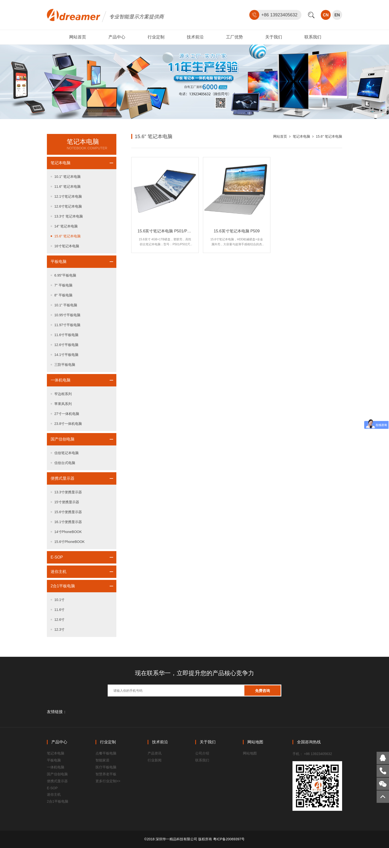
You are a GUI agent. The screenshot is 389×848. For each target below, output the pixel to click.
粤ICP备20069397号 (229, 839)
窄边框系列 (63, 394)
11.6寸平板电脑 (66, 335)
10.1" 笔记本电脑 (67, 177)
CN (325, 15)
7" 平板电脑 (63, 285)
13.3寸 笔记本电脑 (68, 216)
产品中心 (116, 37)
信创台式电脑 (64, 463)
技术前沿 (195, 37)
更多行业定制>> (108, 781)
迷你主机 (58, 571)
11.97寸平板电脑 (67, 325)
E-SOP (57, 557)
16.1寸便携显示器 (68, 522)
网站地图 (250, 753)
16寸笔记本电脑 (66, 246)
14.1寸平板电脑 (66, 355)
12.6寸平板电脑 (66, 345)
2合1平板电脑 (63, 586)
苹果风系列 (63, 404)
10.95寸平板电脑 (67, 315)
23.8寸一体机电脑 (68, 424)
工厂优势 (234, 37)
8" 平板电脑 (63, 295)
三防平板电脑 (64, 365)
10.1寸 (59, 600)
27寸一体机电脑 (66, 414)
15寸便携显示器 (66, 502)
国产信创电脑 (62, 439)
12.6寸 (59, 620)
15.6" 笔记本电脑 (67, 236)
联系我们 (312, 37)
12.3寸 (59, 629)
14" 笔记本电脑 (66, 226)
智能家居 (102, 760)
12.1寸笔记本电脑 (68, 196)
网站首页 (77, 37)
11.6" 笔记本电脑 (67, 186)
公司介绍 (202, 753)
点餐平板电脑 (106, 753)
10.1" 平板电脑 (65, 305)
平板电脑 (58, 261)
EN (337, 15)
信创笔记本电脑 (66, 453)
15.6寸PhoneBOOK (69, 542)
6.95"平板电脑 (65, 275)
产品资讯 (155, 753)
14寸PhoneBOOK (68, 532)
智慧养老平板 (106, 774)
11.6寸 (59, 610)
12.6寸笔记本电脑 (68, 206)
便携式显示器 (62, 478)
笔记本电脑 (60, 163)
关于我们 (273, 37)
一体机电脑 (60, 380)
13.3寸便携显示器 (68, 492)
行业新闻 (155, 760)
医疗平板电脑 (106, 767)
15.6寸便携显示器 (68, 512)
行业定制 (156, 37)
